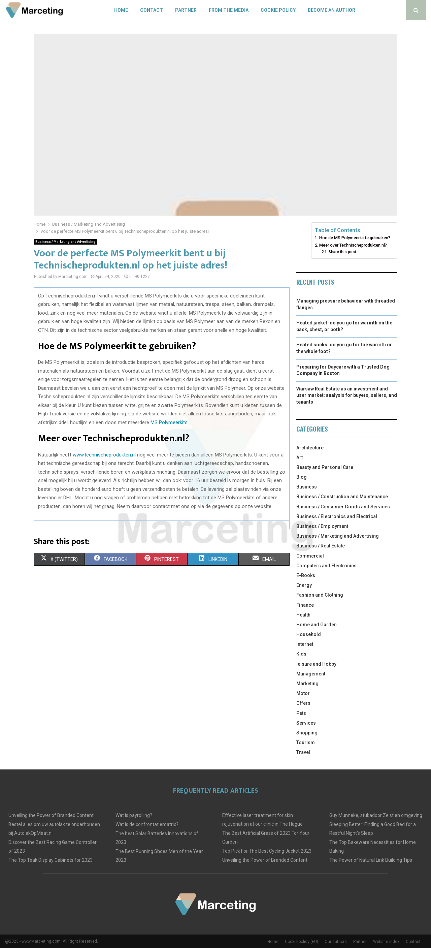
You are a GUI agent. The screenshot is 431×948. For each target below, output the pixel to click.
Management (310, 673)
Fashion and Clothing (319, 595)
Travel (303, 752)
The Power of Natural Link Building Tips (370, 860)
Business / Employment (322, 526)
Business (306, 486)
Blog (301, 477)
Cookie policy (278, 10)
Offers (303, 703)
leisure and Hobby (316, 664)
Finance (305, 605)
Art (299, 457)
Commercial (310, 556)
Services (306, 723)
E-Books (305, 575)
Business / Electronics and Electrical (336, 516)
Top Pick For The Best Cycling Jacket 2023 (266, 851)
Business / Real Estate (320, 545)
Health (303, 615)
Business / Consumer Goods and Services (343, 506)
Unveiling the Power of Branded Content (51, 815)
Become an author (331, 10)
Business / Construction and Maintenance (342, 496)
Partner (186, 10)
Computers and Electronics (326, 565)
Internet (304, 644)
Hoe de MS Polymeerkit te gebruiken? (354, 237)
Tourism (305, 742)
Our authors (336, 941)
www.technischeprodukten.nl (103, 455)
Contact (151, 10)
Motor (303, 693)
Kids (301, 654)
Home (121, 10)
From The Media (228, 10)
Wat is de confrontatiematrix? (146, 824)
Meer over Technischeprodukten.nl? (353, 245)
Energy (304, 585)
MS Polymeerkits (169, 422)
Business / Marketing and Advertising (65, 242)
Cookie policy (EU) (301, 941)
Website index (386, 941)
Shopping (307, 732)
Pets (301, 713)
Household (308, 634)
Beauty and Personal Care (324, 467)
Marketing (307, 683)
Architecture (310, 447)
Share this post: (343, 251)
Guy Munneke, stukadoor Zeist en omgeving (375, 815)
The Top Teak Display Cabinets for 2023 (50, 860)
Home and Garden (316, 624)
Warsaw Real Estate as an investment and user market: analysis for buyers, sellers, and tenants (346, 395)
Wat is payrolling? (133, 815)
